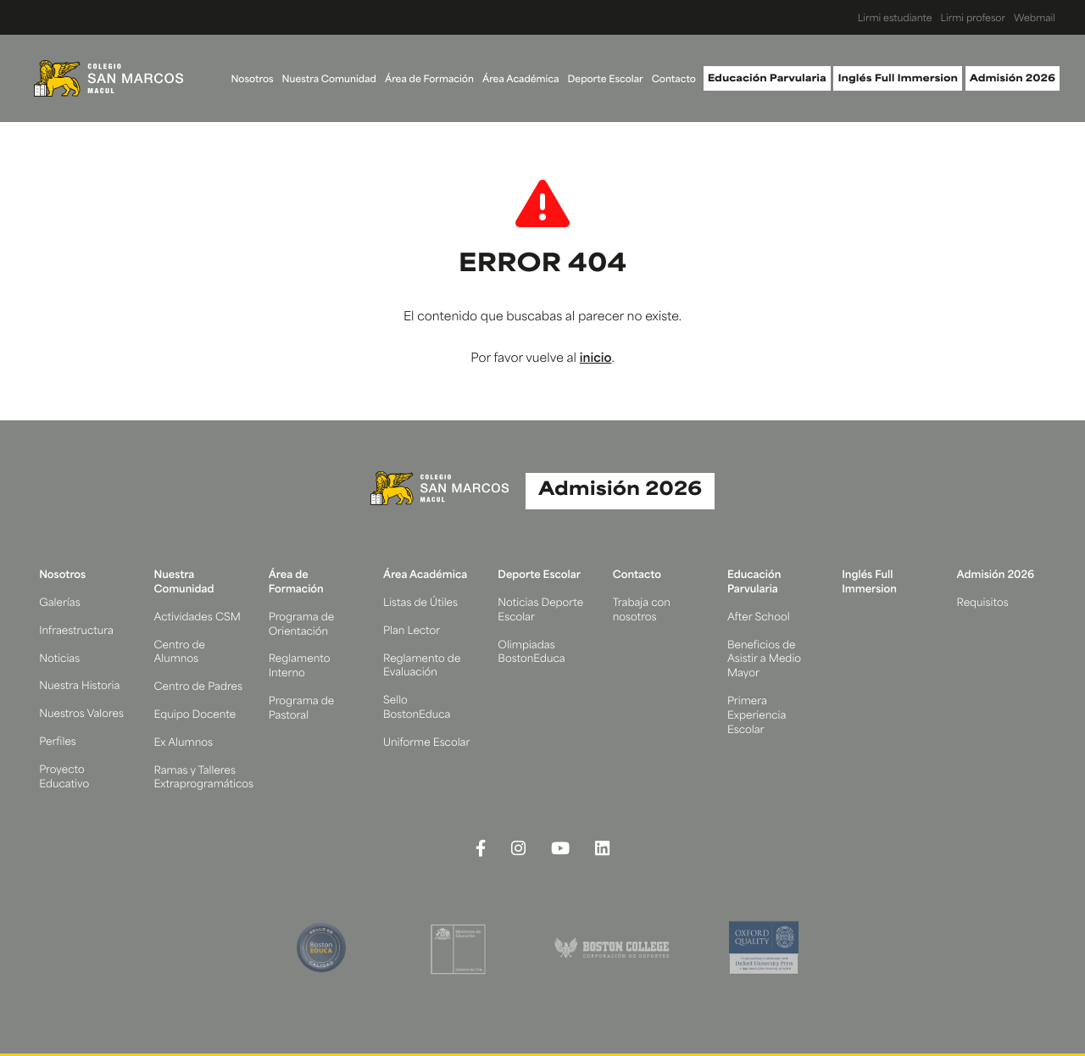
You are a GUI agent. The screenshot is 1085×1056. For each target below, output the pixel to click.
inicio (596, 359)
